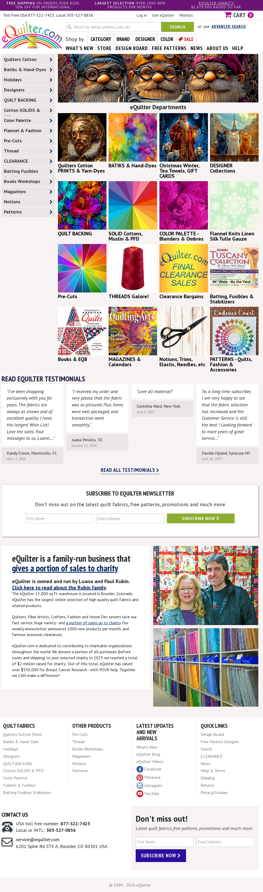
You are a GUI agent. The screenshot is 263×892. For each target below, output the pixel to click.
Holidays (28, 80)
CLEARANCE (28, 161)
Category (101, 39)
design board (132, 48)
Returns (207, 785)
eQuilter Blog (148, 754)
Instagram (149, 785)
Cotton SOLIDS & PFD (28, 111)
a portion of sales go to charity (93, 622)
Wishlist (186, 15)
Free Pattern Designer (220, 741)
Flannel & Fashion (28, 130)
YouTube (147, 793)
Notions (28, 202)
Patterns (28, 212)
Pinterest (148, 777)
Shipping (208, 777)
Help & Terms (213, 770)
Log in (141, 15)
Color (166, 39)
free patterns (169, 48)
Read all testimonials (130, 470)
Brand (123, 39)
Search (178, 27)
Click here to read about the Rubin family (59, 587)
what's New (79, 48)
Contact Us (15, 814)
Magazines (28, 191)
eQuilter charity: (216, 3)
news (196, 48)
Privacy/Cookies (214, 792)
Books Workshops (28, 181)
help (237, 48)
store (104, 48)
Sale (189, 39)
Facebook (148, 769)
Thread (28, 151)
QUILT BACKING (28, 100)
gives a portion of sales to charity (65, 568)
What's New (146, 747)
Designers (28, 90)
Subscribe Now (201, 518)
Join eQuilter (163, 15)
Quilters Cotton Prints (28, 60)
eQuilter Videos (149, 761)
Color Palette (28, 120)
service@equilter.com (37, 839)
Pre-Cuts (28, 141)
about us (217, 48)
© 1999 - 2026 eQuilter (130, 885)
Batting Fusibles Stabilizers (28, 172)
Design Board (212, 734)
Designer (145, 39)
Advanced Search (229, 26)
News (206, 763)
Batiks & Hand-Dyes (28, 69)
